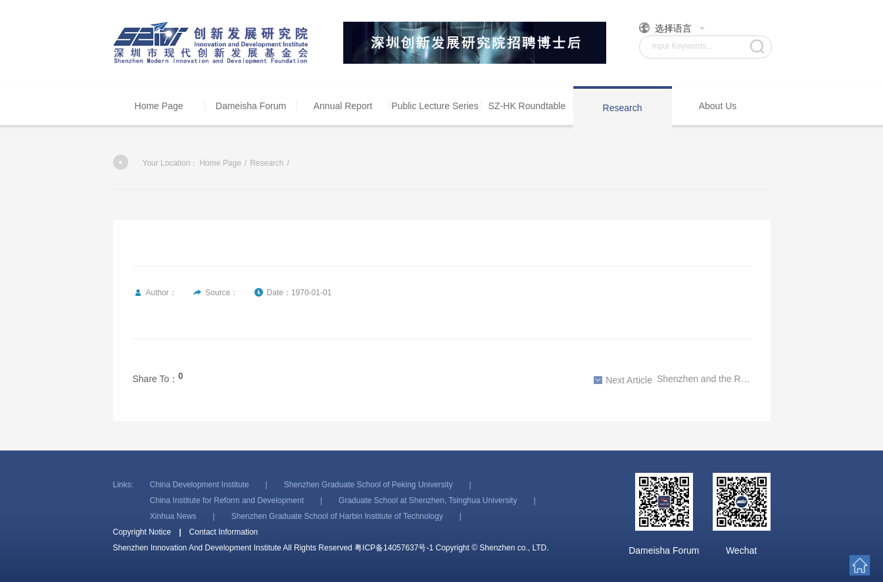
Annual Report (343, 106)
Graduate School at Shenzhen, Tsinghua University (428, 500)
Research (622, 108)
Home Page (159, 106)
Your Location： (156, 163)
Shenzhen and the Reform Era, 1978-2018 (672, 379)
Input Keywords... (682, 46)
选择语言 (672, 28)
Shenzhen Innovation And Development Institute (211, 43)
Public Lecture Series (434, 106)
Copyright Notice (142, 532)
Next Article (623, 380)
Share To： (156, 379)
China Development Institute (199, 484)
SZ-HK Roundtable (527, 106)
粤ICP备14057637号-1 (393, 547)
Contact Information (223, 532)
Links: (123, 484)
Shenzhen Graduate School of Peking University (368, 484)
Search (757, 46)
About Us (718, 106)
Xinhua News (173, 516)
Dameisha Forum (251, 106)
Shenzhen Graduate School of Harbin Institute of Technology (337, 516)
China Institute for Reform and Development (227, 500)
